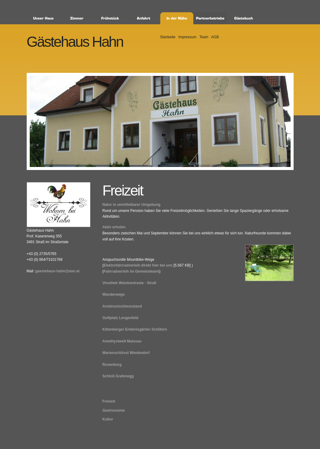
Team (203, 37)
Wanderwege (114, 294)
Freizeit (109, 401)
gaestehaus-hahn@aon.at (57, 271)
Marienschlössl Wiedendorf (126, 353)
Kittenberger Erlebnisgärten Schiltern (135, 329)
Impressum (187, 37)
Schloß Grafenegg (118, 376)
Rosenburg (112, 364)
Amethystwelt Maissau (122, 341)
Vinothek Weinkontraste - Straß (130, 283)
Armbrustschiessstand (122, 306)
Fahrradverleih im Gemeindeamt (131, 271)
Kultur (108, 419)
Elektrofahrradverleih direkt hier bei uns (138, 265)
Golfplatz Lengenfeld (121, 318)
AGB (215, 37)
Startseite (168, 37)
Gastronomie (114, 410)
